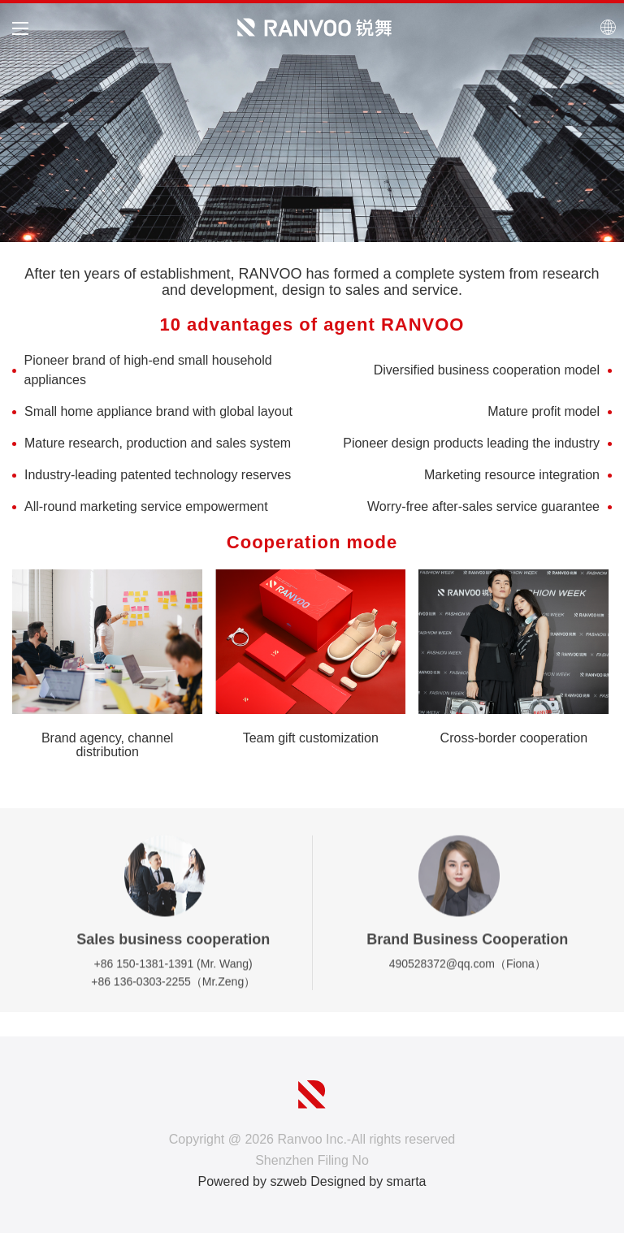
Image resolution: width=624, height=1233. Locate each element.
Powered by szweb (251, 1181)
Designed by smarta (368, 1181)
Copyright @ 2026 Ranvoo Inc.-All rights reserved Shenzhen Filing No (312, 1149)
